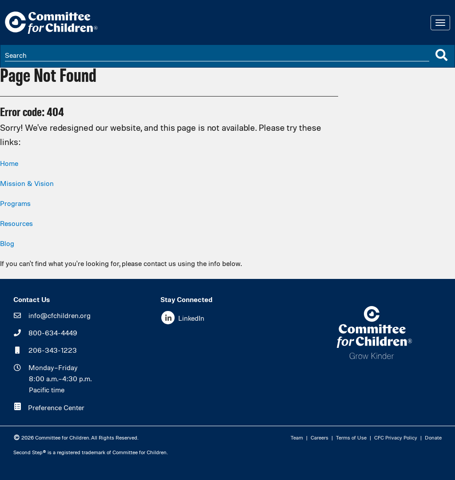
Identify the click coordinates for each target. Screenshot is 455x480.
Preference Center (56, 408)
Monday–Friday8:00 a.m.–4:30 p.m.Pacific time (60, 379)
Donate (433, 438)
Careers (319, 438)
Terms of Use (351, 438)
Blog (7, 244)
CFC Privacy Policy (395, 438)
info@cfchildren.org (59, 316)
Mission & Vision (27, 184)
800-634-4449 (52, 333)
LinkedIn (191, 319)
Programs (15, 204)
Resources (16, 224)
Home (9, 164)
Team (297, 438)
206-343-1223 (52, 351)
